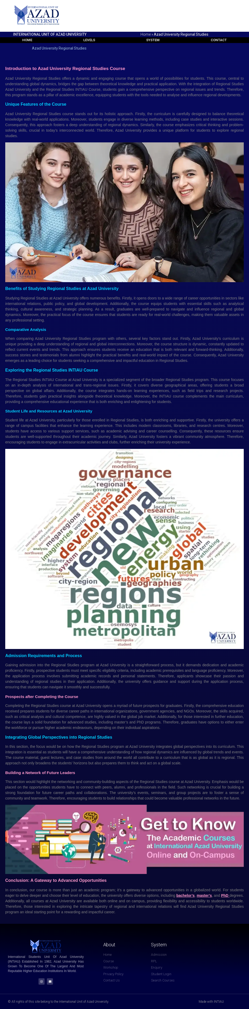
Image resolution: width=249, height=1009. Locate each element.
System (154, 40)
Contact (220, 40)
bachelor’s (185, 896)
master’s (204, 896)
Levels (89, 40)
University (71, 298)
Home (145, 34)
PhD (225, 896)
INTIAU (48, 380)
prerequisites (174, 671)
